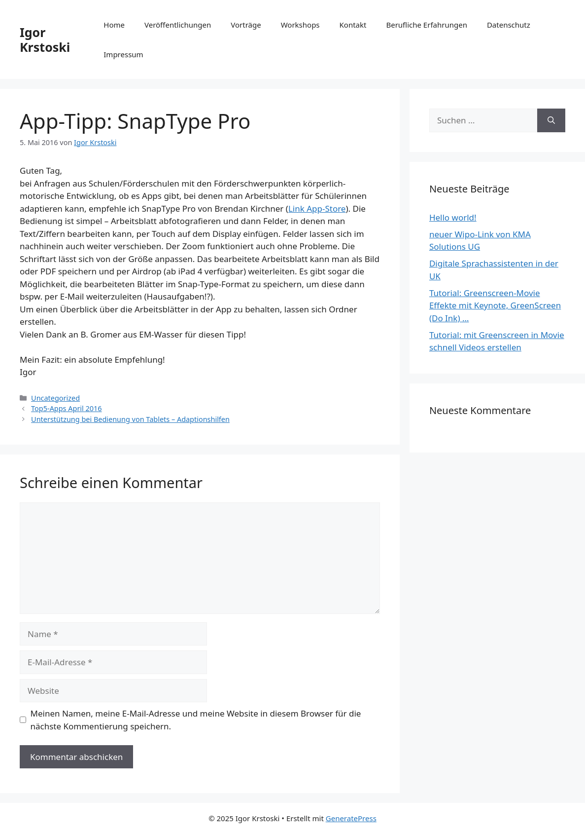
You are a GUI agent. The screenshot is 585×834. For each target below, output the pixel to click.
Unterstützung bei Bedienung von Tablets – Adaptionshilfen (130, 419)
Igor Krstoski (45, 39)
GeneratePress (351, 818)
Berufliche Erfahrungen (426, 25)
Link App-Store (317, 208)
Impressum (123, 54)
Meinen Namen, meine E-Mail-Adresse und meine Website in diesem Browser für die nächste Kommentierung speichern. (196, 720)
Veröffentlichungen (177, 25)
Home (114, 25)
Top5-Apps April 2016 (66, 408)
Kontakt (353, 25)
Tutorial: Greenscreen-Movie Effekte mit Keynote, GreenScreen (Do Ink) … (495, 305)
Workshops (300, 25)
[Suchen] (551, 120)
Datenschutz (508, 25)
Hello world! (453, 217)
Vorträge (246, 25)
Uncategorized (55, 398)
